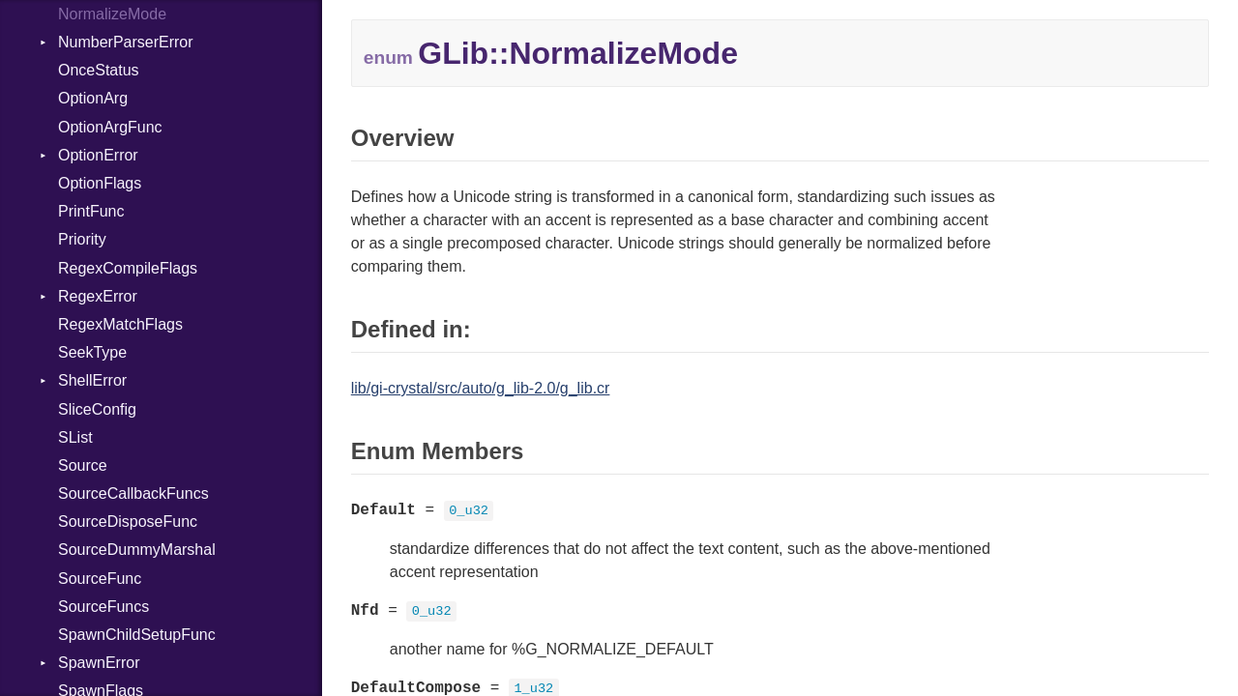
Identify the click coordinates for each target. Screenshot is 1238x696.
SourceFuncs (103, 606)
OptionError (98, 155)
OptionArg (93, 98)
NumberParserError (125, 42)
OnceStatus (98, 70)
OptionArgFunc (110, 127)
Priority (82, 239)
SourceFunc (99, 578)
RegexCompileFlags (127, 268)
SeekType (92, 352)
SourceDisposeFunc (127, 521)
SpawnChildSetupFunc (137, 634)
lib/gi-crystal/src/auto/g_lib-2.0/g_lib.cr (480, 388)
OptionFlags (99, 183)
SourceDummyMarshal (137, 549)
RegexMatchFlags (120, 324)
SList (75, 437)
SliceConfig (97, 409)
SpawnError (98, 662)
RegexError (97, 296)
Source (82, 465)
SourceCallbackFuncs (133, 493)
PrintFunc (91, 211)
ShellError (92, 380)
